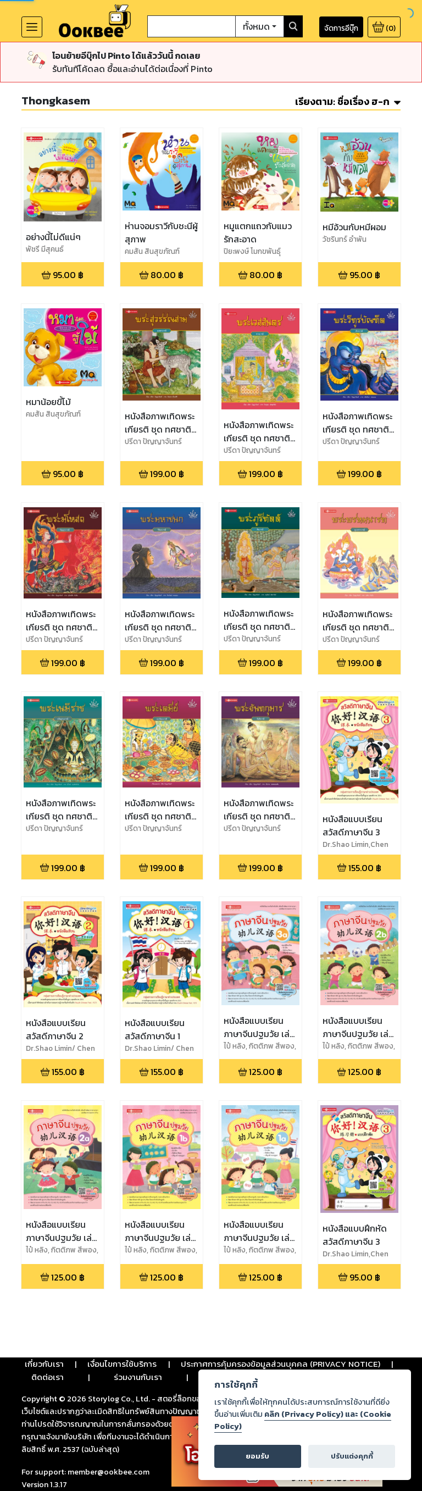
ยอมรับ (257, 1456)
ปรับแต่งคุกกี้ (352, 1456)
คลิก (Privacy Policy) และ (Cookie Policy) (302, 1420)
